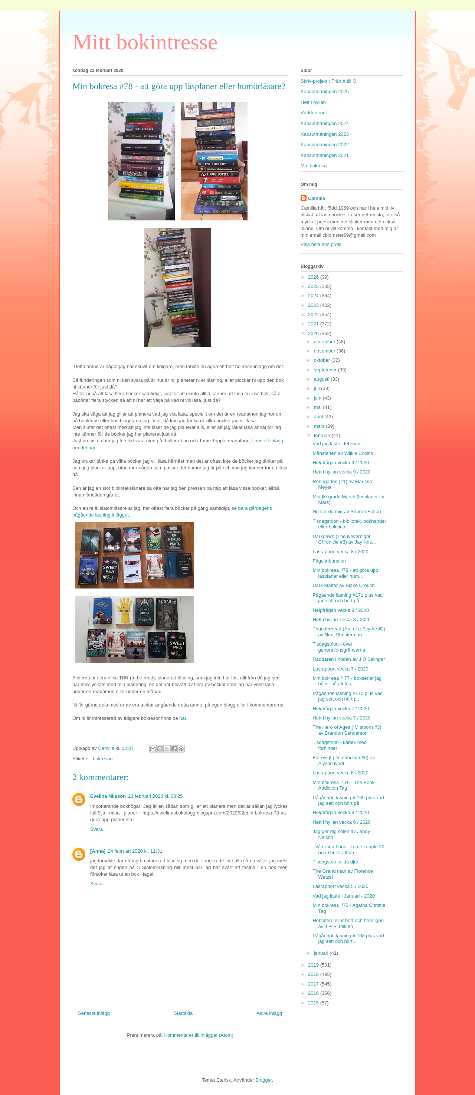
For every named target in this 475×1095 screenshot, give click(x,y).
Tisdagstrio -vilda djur (335, 862)
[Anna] (97, 851)
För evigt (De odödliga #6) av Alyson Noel (343, 760)
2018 (314, 974)
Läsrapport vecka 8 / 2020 (340, 551)
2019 (314, 965)
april (319, 416)
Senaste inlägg (94, 1013)
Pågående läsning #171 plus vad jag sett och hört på (347, 598)
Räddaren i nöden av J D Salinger (348, 659)
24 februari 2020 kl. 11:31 (135, 851)
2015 (314, 1003)
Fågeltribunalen (329, 561)
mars (320, 426)
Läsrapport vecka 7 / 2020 (340, 669)
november (325, 351)
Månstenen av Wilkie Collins (342, 453)
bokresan (102, 758)
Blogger (263, 1080)
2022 (314, 314)
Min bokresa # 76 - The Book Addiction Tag (343, 785)
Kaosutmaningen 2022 (325, 144)
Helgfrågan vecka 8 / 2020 (340, 610)
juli (317, 388)
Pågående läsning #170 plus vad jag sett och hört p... (347, 696)
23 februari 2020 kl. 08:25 (155, 796)
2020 (314, 333)
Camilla (316, 198)
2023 (314, 305)
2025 (314, 286)
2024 (314, 295)
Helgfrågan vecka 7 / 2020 (340, 708)
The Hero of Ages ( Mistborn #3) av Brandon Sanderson (346, 730)
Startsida (183, 1013)
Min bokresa (314, 165)
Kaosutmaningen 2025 (325, 91)
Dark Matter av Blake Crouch (343, 585)
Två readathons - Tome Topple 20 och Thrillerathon (348, 849)
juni (318, 398)
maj (318, 407)
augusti (322, 379)
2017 (314, 984)
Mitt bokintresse (145, 42)
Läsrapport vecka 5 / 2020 (340, 886)
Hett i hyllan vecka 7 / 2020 (341, 718)
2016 (314, 993)
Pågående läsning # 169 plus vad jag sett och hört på (348, 800)
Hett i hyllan (313, 102)
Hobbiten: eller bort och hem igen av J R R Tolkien (348, 923)
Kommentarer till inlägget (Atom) (198, 1035)
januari (322, 953)
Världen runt (314, 112)
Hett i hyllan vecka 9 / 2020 (341, 472)
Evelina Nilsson (108, 796)
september (326, 370)
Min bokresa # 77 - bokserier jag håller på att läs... (346, 681)
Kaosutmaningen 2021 (325, 155)
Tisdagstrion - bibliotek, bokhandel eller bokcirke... (349, 524)
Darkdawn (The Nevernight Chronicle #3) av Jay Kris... (344, 539)
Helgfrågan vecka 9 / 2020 (340, 462)
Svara (96, 829)
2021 (314, 324)
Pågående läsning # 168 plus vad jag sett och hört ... (348, 938)
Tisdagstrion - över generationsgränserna (338, 647)
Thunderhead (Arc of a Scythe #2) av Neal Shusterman (348, 631)
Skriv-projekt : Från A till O (328, 81)
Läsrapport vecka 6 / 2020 (340, 773)
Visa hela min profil (321, 244)
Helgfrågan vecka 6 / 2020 (340, 812)
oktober (322, 360)
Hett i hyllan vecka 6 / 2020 (341, 822)
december (325, 341)
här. (183, 718)
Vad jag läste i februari (336, 443)
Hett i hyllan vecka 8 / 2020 (341, 619)
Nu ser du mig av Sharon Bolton (346, 511)
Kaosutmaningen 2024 (325, 123)
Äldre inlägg (269, 1013)
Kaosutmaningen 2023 (325, 134)
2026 (314, 277)
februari (323, 435)
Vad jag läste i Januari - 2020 (343, 896)
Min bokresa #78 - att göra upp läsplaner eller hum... (345, 573)
